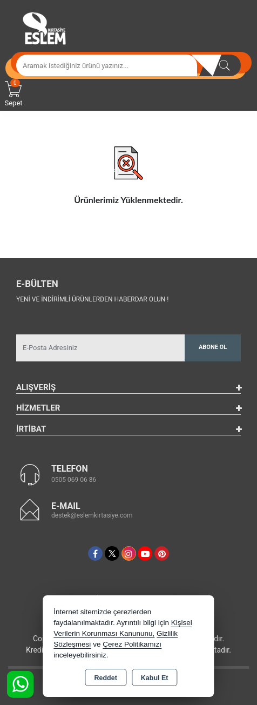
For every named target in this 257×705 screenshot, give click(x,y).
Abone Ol (213, 347)
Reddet (105, 678)
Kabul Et (154, 678)
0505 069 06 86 (73, 480)
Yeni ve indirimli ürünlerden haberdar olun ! (92, 299)
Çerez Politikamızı (132, 644)
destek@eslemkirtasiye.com (92, 515)
